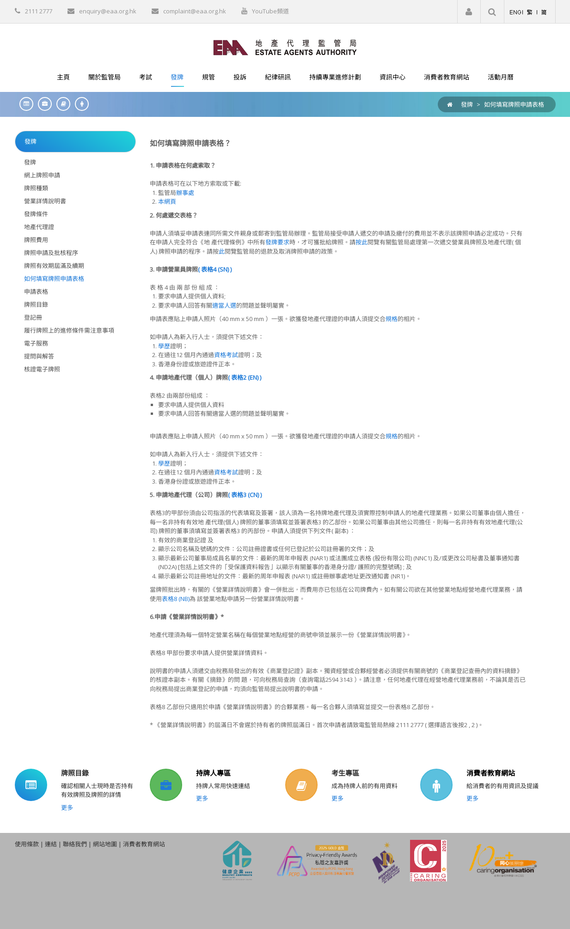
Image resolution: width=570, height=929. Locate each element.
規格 (392, 319)
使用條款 (27, 844)
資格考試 (226, 355)
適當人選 (224, 305)
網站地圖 (105, 844)
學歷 (164, 346)
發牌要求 (277, 242)
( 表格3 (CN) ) (245, 495)
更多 (67, 807)
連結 (51, 844)
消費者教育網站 (490, 772)
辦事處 (185, 192)
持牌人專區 (213, 772)
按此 (361, 242)
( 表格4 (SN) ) (215, 269)
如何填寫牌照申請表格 (514, 104)
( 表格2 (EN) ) (244, 377)
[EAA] (285, 47)
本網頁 (167, 201)
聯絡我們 (75, 844)
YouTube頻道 (270, 11)
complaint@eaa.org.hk (194, 11)
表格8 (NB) (176, 599)
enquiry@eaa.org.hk (107, 11)
